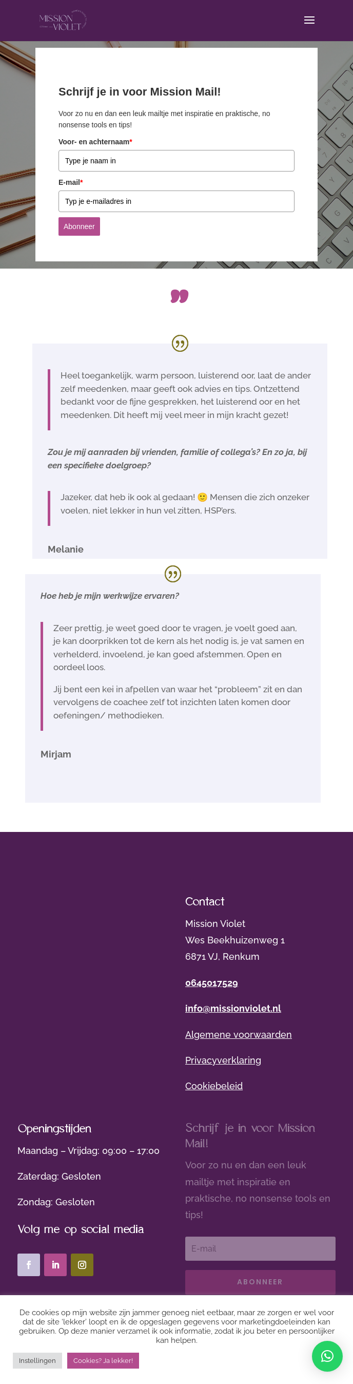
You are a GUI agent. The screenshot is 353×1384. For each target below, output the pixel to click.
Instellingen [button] (37, 1360)
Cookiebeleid (214, 1085)
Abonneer (79, 226)
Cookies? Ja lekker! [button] (103, 1360)
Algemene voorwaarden (238, 1034)
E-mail (70, 182)
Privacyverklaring (223, 1060)
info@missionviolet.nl (233, 1008)
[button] (327, 1356)
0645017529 (211, 982)
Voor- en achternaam (95, 142)
